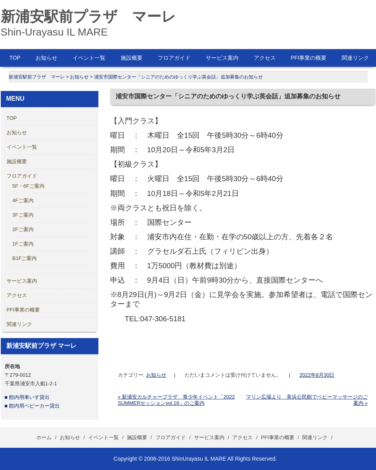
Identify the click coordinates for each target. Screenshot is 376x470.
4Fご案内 (23, 200)
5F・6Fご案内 (28, 186)
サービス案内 (222, 58)
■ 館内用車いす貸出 (27, 397)
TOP (15, 58)
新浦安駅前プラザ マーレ (88, 16)
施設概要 (132, 58)
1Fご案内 (23, 244)
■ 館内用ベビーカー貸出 (32, 406)
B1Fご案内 (24, 258)
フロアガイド (174, 58)
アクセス (265, 58)
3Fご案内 (23, 215)
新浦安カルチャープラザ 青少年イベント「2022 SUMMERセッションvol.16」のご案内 (176, 400)
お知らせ (46, 58)
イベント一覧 (89, 58)
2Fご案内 (23, 229)
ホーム (44, 437)
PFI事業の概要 (308, 58)
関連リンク (19, 324)
